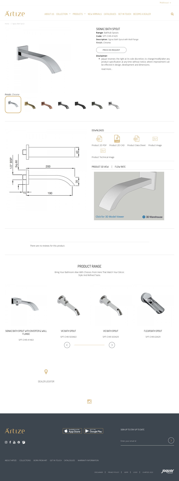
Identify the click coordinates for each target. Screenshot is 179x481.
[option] (26, 312)
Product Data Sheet (136, 145)
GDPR (126, 472)
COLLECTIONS (25, 460)
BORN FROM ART (40, 460)
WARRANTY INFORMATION (88, 460)
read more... (106, 69)
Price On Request (112, 50)
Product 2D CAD (117, 145)
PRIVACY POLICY (113, 472)
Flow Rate (120, 167)
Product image (155, 145)
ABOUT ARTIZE (11, 460)
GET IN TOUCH (56, 460)
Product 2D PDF (99, 145)
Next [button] (109, 345)
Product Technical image (103, 157)
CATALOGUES (69, 460)
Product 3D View (100, 167)
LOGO (135, 472)
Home (7, 24)
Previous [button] (69, 345)
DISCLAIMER (99, 472)
